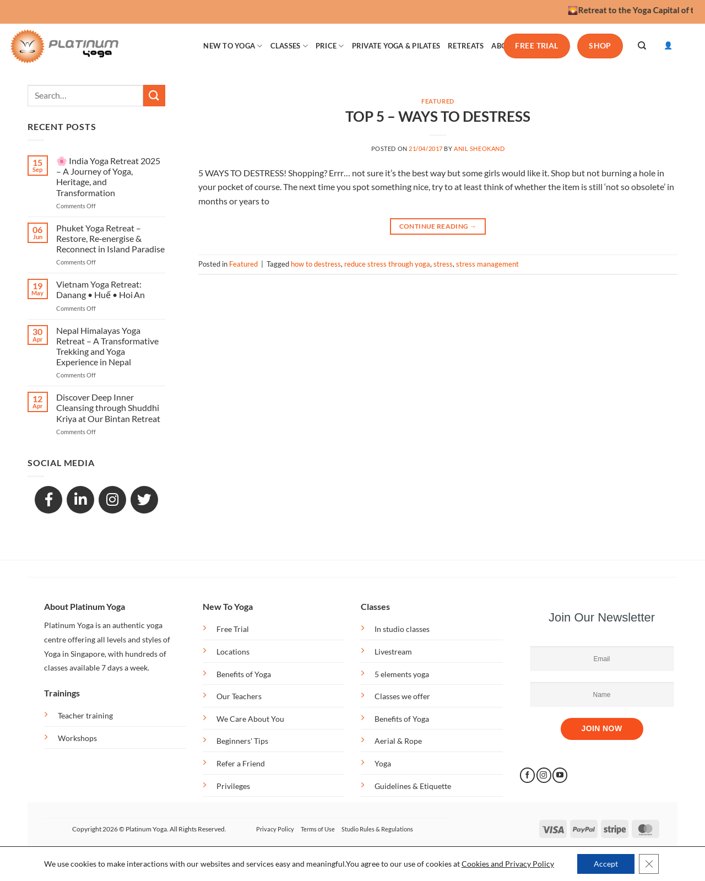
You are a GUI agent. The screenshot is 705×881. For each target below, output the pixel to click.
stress (443, 264)
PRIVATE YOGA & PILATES (396, 45)
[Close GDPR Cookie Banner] (649, 864)
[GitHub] (144, 500)
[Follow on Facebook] (527, 775)
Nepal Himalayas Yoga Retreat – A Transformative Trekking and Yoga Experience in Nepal (107, 346)
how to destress (316, 264)
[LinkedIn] (80, 500)
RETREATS (466, 45)
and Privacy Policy (522, 863)
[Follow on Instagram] (543, 775)
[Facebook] (48, 500)
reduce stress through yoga (387, 264)
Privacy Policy (275, 829)
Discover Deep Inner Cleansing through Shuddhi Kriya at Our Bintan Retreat (108, 407)
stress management (487, 264)
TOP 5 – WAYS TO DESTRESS (437, 116)
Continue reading (438, 226)
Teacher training (85, 715)
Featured (437, 101)
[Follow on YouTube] (559, 775)
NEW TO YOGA (232, 46)
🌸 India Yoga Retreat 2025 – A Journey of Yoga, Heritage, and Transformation (108, 176)
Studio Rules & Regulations (377, 829)
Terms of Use (318, 829)
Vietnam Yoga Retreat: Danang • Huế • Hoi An (100, 289)
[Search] (642, 45)
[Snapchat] (112, 500)
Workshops (77, 738)
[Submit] (154, 95)
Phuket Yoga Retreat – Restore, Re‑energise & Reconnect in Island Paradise (110, 238)
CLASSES (289, 46)
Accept (606, 863)
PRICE (330, 46)
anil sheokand (479, 148)
